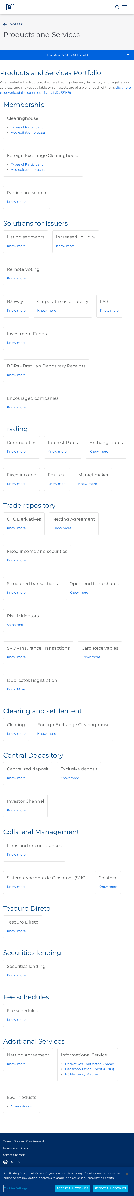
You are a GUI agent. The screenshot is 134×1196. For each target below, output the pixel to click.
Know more (16, 202)
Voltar (12, 24)
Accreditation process (28, 132)
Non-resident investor (17, 1148)
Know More (16, 689)
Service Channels (14, 1154)
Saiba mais (15, 625)
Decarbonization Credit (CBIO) (89, 1069)
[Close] (127, 1177)
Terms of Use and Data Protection (25, 1141)
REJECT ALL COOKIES (110, 1191)
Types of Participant (27, 127)
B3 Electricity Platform (83, 1074)
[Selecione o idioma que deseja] (14, 1162)
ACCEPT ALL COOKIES (72, 1191)
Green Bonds (21, 1106)
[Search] (117, 7)
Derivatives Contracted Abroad (89, 1064)
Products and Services (67, 55)
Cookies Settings (15, 1191)
